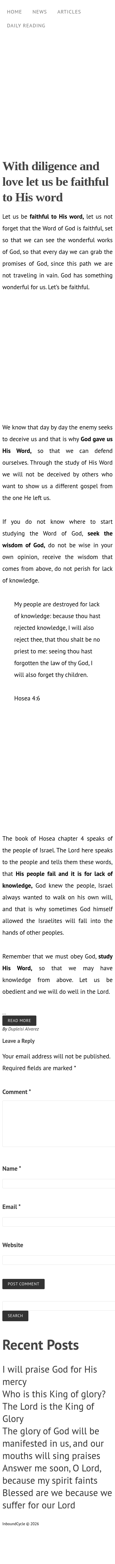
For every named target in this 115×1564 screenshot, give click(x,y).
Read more (19, 1020)
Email (11, 1207)
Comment (16, 1092)
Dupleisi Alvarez (23, 1029)
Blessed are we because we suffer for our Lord (57, 1498)
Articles (69, 11)
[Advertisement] (55, 92)
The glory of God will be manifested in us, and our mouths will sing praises (53, 1443)
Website (12, 1245)
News (40, 11)
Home (14, 11)
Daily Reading (26, 25)
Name (11, 1168)
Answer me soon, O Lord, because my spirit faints (51, 1474)
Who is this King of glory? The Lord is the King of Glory (54, 1406)
